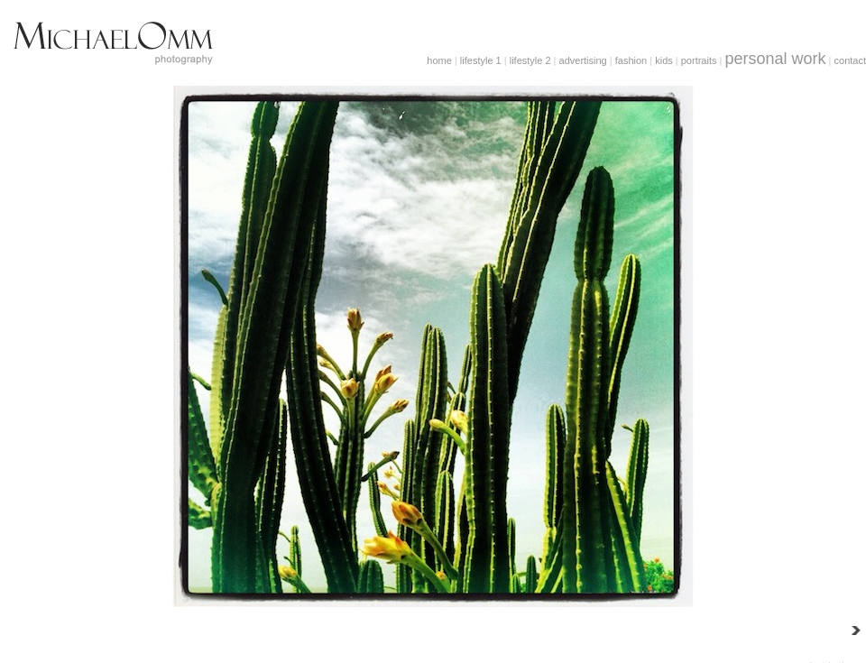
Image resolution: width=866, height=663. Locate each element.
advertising (583, 60)
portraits (699, 60)
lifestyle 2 (530, 60)
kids (664, 60)
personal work (774, 59)
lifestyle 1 (481, 60)
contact (850, 60)
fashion (631, 60)
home (439, 60)
